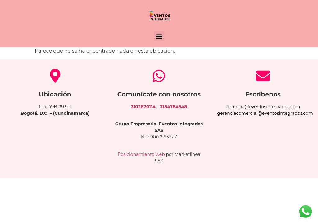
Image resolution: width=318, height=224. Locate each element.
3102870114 (143, 107)
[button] (159, 36)
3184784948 (173, 107)
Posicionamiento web (141, 154)
